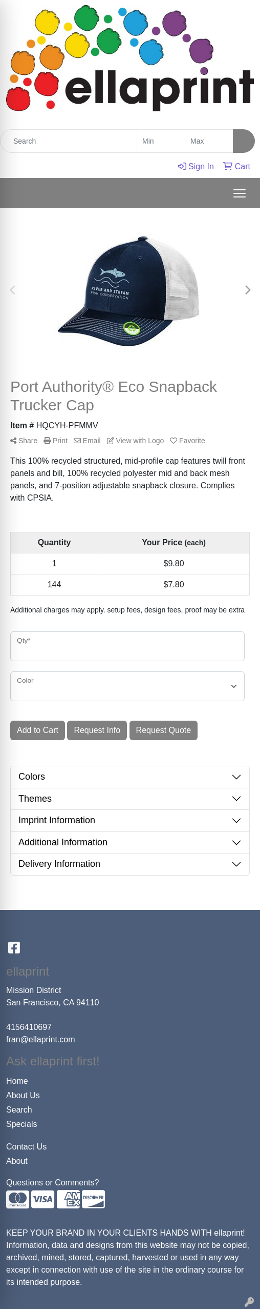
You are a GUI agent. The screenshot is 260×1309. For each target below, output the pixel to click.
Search (19, 1109)
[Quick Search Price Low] (161, 141)
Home (17, 1081)
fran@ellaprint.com (40, 1039)
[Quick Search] (68, 141)
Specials (21, 1124)
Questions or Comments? (52, 1182)
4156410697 (29, 1027)
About (17, 1161)
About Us (23, 1095)
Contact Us (26, 1146)
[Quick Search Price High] (209, 141)
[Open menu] (239, 193)
